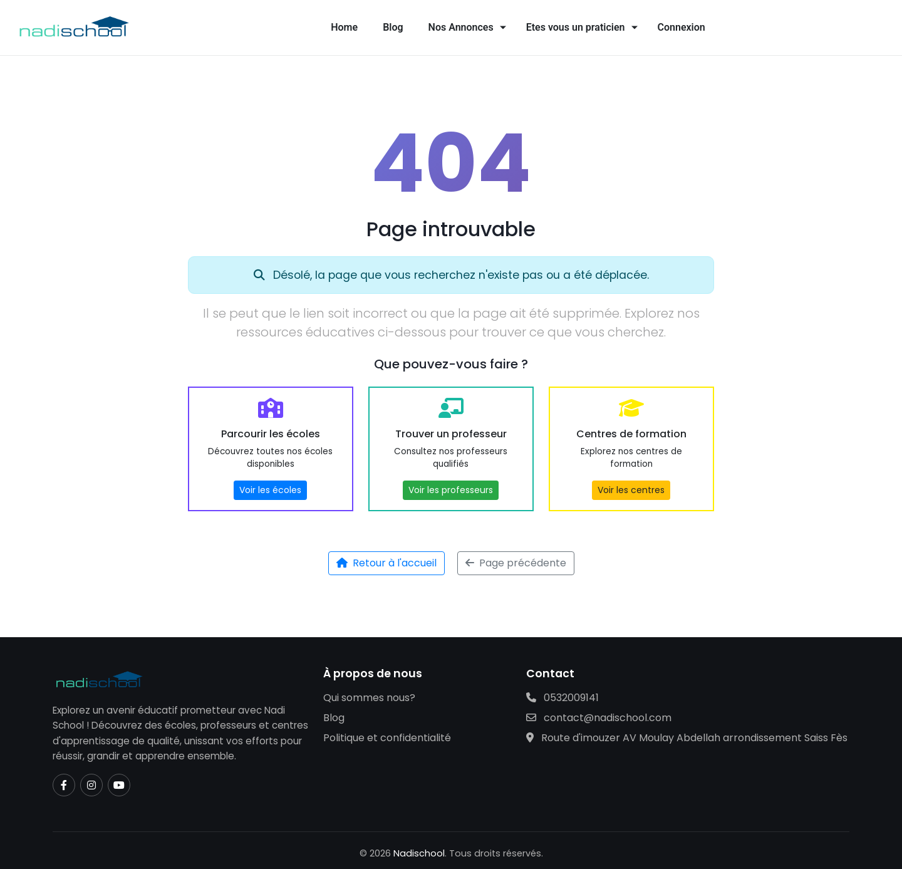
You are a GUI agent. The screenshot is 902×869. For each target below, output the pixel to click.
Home (344, 27)
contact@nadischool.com (598, 717)
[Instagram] (91, 785)
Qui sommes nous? (369, 697)
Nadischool (419, 853)
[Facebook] (64, 785)
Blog (393, 27)
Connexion (681, 27)
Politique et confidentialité (387, 738)
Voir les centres (631, 490)
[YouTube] (119, 785)
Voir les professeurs (450, 490)
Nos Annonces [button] (461, 27)
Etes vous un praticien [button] (575, 27)
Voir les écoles (270, 490)
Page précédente (515, 563)
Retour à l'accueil (386, 563)
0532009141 (562, 697)
